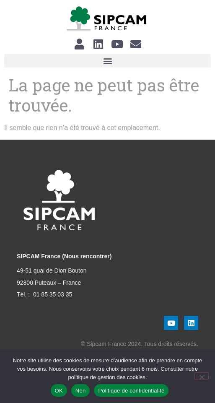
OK (59, 390)
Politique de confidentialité (131, 390)
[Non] (201, 376)
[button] (107, 61)
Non (80, 390)
